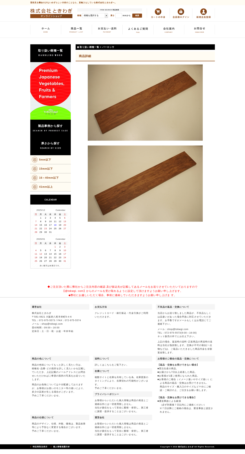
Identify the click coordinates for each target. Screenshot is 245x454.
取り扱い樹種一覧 (89, 47)
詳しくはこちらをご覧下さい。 (112, 364)
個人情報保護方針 (61, 447)
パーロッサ (108, 47)
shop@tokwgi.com (52, 324)
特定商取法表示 (40, 447)
